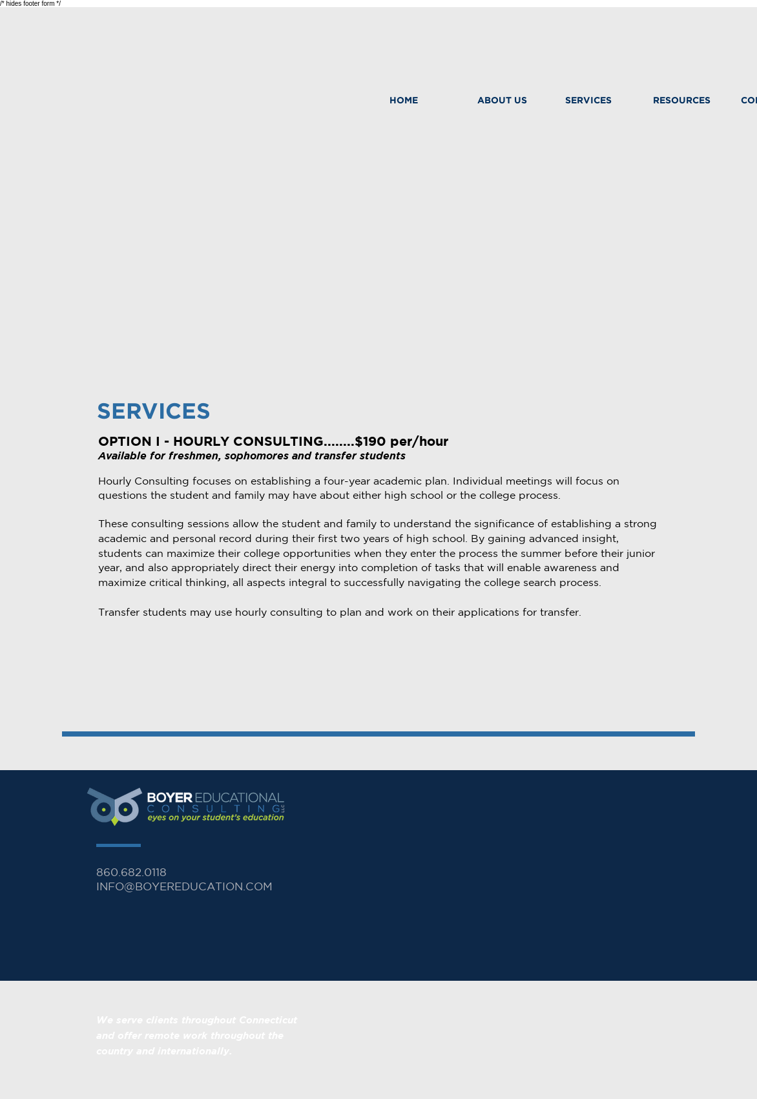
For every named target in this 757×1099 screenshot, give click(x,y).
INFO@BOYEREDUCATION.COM (184, 886)
